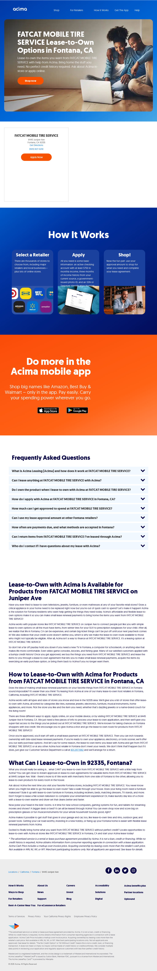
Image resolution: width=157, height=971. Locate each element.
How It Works (16, 885)
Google (79, 411)
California (24, 872)
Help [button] (137, 10)
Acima (20, 10)
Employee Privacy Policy (85, 916)
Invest (69, 892)
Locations (12, 872)
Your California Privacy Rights (57, 916)
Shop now (30, 80)
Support (41, 898)
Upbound (129, 899)
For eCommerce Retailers (51, 905)
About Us (42, 885)
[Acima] (13, 926)
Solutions (100, 892)
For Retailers (15, 898)
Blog (68, 898)
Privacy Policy (34, 916)
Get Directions (36, 145)
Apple (49, 411)
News (40, 892)
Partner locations (133, 892)
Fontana (35, 872)
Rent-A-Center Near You (21, 905)
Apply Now (36, 157)
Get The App (121, 10)
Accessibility (102, 885)
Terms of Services (16, 916)
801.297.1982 (77, 749)
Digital (99, 898)
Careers (70, 885)
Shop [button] (57, 10)
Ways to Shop (16, 892)
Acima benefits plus (135, 885)
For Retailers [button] (77, 10)
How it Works (101, 10)
